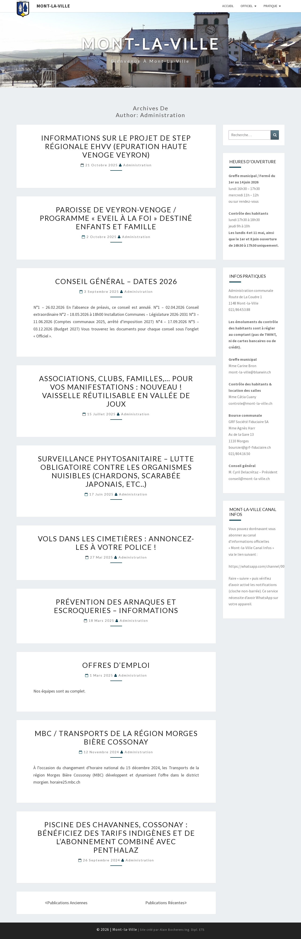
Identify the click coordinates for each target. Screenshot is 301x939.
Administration (137, 165)
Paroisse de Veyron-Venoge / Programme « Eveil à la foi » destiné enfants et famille (116, 218)
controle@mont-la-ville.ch (250, 403)
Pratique (270, 6)
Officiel (247, 6)
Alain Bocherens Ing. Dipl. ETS (182, 930)
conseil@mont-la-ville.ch (249, 478)
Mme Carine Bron (242, 365)
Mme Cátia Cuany (242, 396)
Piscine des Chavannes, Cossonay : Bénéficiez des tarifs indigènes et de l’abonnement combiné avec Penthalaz (116, 837)
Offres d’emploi (116, 665)
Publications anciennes (66, 902)
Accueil (228, 6)
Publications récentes (166, 902)
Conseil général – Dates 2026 (116, 281)
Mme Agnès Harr (242, 428)
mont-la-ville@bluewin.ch (250, 372)
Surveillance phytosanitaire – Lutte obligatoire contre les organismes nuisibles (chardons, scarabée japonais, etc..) (116, 471)
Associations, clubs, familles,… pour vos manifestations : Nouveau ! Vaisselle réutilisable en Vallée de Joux (116, 391)
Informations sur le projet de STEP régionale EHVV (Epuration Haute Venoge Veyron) (116, 146)
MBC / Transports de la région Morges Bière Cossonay (116, 737)
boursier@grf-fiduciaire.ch (250, 447)
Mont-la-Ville (53, 6)
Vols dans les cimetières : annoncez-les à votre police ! (116, 542)
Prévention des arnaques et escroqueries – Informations (116, 606)
